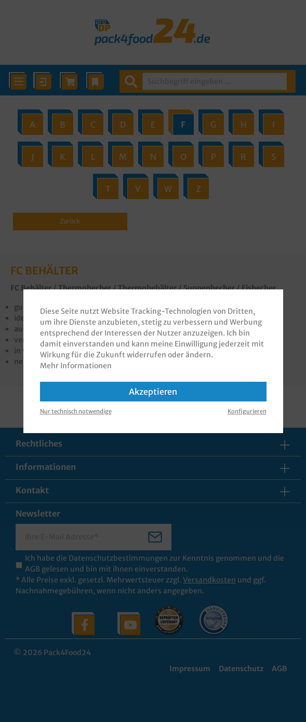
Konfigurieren (247, 411)
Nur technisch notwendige (76, 411)
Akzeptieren (153, 391)
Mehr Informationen (76, 365)
